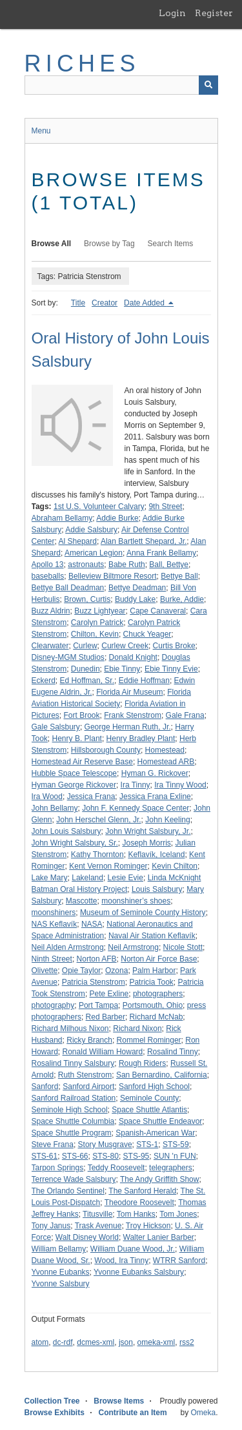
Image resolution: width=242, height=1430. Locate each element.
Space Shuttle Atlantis (149, 1109)
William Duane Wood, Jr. (132, 1248)
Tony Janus (51, 1225)
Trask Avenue (98, 1225)
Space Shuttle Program (72, 1132)
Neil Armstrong (133, 947)
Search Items (171, 243)
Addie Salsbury (91, 529)
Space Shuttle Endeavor (160, 1121)
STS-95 (136, 1156)
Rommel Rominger (149, 1040)
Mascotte (81, 900)
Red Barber (105, 1016)
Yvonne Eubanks (61, 1272)
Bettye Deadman (137, 587)
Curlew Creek (124, 645)
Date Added (145, 302)
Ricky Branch (89, 1040)
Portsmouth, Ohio (153, 1005)
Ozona (116, 970)
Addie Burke (117, 518)
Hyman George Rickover (74, 784)
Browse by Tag (109, 243)
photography (53, 1005)
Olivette (45, 970)
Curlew (85, 645)
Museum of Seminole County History (143, 912)
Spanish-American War (155, 1132)
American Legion (94, 552)
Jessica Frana (91, 796)
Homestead (165, 750)
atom (40, 1342)
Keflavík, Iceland (156, 854)
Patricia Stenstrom (93, 982)
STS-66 (75, 1156)
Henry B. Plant (77, 738)
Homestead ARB (166, 761)
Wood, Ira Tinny (121, 1260)
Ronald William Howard (103, 1051)
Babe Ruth (126, 564)
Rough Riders (142, 1063)
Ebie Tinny (122, 668)
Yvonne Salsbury (61, 1283)
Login (172, 13)
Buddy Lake (135, 599)
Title (78, 302)
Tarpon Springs (58, 1167)
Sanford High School (154, 1086)
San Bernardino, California (161, 1074)
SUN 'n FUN (175, 1156)
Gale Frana (185, 715)
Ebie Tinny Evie (171, 668)
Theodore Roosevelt (139, 1202)
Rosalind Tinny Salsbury (73, 1063)
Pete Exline (109, 993)
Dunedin (85, 668)
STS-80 (105, 1156)
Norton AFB (97, 958)
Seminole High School (70, 1109)
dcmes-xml (95, 1342)
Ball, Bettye (168, 564)
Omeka (203, 1412)
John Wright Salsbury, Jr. (147, 831)
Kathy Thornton (97, 854)
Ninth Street (52, 958)
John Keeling (167, 819)
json (126, 1342)
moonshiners (54, 912)
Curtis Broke (174, 645)
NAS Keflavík (54, 924)
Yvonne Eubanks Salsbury (139, 1272)
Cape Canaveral (158, 610)
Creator (104, 302)
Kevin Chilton (174, 866)
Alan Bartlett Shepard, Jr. (144, 541)
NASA (92, 924)
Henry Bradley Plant (141, 738)
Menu (41, 130)
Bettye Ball (179, 576)
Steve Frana (53, 1144)
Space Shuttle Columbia (73, 1121)
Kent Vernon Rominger (108, 866)
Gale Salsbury (56, 726)
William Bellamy (59, 1248)
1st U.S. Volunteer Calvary (99, 506)
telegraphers (170, 1167)
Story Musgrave (105, 1144)
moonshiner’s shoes (135, 900)
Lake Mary (50, 877)
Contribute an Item (133, 1412)
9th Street (165, 506)
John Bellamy (55, 808)
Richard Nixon (137, 1028)
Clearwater (50, 645)
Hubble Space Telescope (74, 773)
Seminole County (149, 1098)
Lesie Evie (125, 877)
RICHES (82, 63)
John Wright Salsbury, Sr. (75, 842)
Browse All (52, 243)
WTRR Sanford (179, 1260)
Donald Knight (133, 657)
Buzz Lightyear (99, 610)
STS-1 (147, 1144)
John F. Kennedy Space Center (135, 808)
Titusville (97, 1214)
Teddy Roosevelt (116, 1167)
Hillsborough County (106, 750)
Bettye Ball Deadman (68, 587)
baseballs (48, 576)
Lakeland (87, 877)
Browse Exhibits (55, 1412)
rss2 (186, 1342)
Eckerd (43, 680)
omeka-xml (156, 1342)
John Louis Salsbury (66, 831)
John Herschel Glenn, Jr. (98, 819)
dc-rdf (63, 1342)
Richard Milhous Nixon (70, 1028)
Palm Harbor (154, 970)
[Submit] (208, 85)
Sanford (45, 1086)
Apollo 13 (48, 564)
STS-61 (45, 1156)
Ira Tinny (135, 784)
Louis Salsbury (157, 889)
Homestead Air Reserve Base (82, 761)
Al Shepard (78, 541)
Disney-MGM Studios (68, 657)
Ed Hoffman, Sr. (87, 680)
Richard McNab (156, 1016)
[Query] (121, 85)
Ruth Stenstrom (85, 1074)
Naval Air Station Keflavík (152, 935)
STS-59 (176, 1144)
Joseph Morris (146, 842)
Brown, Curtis (87, 599)
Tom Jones (178, 1214)
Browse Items (119, 1401)
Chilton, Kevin (95, 634)
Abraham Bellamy (62, 518)
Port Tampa (98, 1005)
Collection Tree (52, 1401)
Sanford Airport (88, 1086)
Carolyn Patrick (97, 622)
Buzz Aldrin (51, 610)
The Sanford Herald (142, 1190)
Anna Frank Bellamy (161, 552)
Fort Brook (82, 715)
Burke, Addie (182, 599)
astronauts (86, 564)
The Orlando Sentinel (68, 1190)
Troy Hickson (148, 1225)
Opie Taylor (81, 970)
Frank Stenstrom (132, 715)
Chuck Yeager (147, 634)
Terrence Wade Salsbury (74, 1179)
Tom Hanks (136, 1214)
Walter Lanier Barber (158, 1237)
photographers (158, 993)
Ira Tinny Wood (180, 784)
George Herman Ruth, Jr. (128, 726)
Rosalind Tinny (172, 1051)
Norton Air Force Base (159, 958)
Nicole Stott (183, 947)
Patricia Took (151, 982)
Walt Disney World (87, 1237)
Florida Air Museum (129, 692)
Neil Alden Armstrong (68, 947)
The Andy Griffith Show (159, 1179)
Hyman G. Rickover (154, 773)
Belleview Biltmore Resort (112, 576)
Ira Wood (47, 796)
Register (214, 13)
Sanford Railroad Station (74, 1098)
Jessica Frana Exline (155, 796)
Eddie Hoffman (144, 680)
